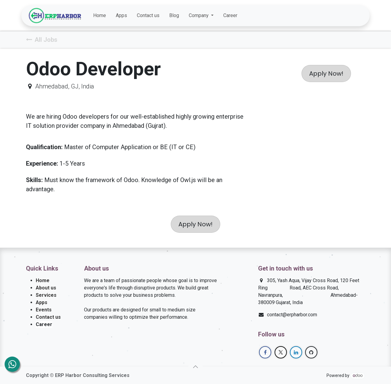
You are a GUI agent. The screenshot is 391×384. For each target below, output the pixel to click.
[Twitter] (335, 15)
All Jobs (41, 39)
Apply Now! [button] (326, 73)
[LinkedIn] (346, 15)
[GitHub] (357, 15)
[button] (195, 366)
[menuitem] (99, 15)
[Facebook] (324, 15)
